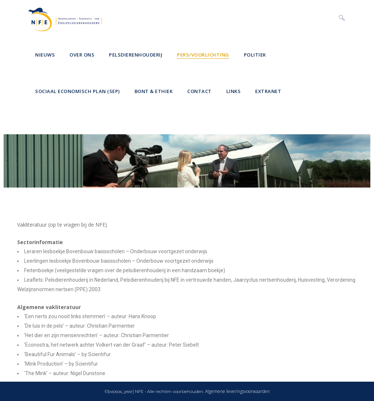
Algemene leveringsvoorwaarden (237, 391)
